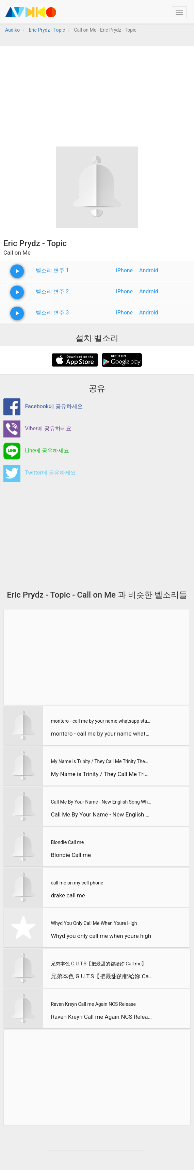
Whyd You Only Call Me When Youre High (94, 923)
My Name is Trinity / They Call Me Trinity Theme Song (101, 761)
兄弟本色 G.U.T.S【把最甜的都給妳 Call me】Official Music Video (101, 963)
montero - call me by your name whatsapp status (101, 721)
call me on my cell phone (77, 882)
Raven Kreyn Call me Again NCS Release (93, 1004)
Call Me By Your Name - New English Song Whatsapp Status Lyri (101, 802)
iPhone (124, 270)
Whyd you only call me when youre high (101, 935)
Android (148, 270)
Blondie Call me (67, 842)
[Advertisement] (97, 93)
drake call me (68, 895)
